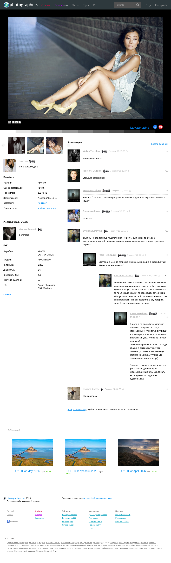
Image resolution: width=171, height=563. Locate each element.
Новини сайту (95, 525)
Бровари (144, 542)
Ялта (55, 551)
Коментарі (39, 518)
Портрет (42, 203)
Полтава (77, 548)
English (10, 515)
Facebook (12, 521)
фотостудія (98, 542)
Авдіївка (114, 542)
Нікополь (62, 548)
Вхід (148, 5)
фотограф (33, 542)
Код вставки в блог (139, 127)
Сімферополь (107, 548)
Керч (100, 545)
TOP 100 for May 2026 (26, 471)
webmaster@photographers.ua (97, 498)
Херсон (10, 551)
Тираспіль (143, 548)
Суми (116, 548)
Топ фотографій (69, 518)
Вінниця (152, 542)
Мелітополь (34, 548)
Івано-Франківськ (57, 545)
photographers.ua (15, 498)
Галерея (61, 5)
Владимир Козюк (91, 211)
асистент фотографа (70, 542)
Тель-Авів (123, 548)
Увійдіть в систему (77, 409)
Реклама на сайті (122, 515)
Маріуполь (23, 548)
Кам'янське (92, 545)
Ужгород (151, 548)
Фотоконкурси (68, 525)
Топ (75, 5)
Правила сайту (95, 521)
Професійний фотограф (17, 542)
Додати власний (159, 144)
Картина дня (67, 521)
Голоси (7, 294)
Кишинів (111, 545)
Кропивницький (143, 545)
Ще (86, 5)
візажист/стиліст (53, 542)
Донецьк (25, 545)
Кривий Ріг (130, 545)
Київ (105, 545)
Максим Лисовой (27, 229)
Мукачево (44, 548)
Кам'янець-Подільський (76, 545)
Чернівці (48, 551)
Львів (15, 548)
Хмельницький (20, 551)
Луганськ (154, 545)
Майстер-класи (122, 521)
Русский (10, 511)
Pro (95, 5)
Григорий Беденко (92, 170)
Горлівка (10, 545)
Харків (159, 548)
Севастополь (94, 548)
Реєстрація (161, 5)
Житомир (34, 545)
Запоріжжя (44, 545)
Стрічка (45, 5)
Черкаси (31, 551)
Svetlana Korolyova (92, 231)
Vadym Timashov (91, 151)
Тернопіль (133, 548)
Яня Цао (23, 161)
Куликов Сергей (91, 389)
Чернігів (39, 551)
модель (42, 542)
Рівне (84, 548)
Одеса (70, 548)
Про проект (93, 518)
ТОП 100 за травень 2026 (81, 471)
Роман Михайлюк (92, 190)
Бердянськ (135, 542)
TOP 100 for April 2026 (132, 471)
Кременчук (120, 545)
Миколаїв (53, 548)
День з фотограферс (98, 515)
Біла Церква (124, 542)
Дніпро (18, 545)
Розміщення (120, 518)
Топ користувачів (69, 515)
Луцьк (9, 548)
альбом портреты (47, 208)
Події (91, 528)
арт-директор (86, 542)
